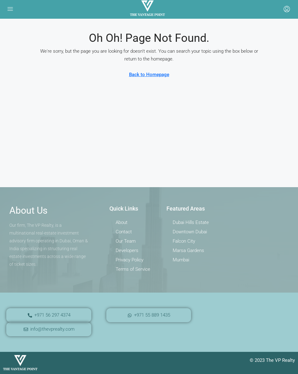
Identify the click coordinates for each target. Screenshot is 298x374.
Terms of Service (133, 269)
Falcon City (184, 241)
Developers (127, 250)
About (121, 222)
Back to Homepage (149, 74)
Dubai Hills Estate (191, 222)
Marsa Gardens (188, 250)
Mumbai (181, 260)
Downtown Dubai (190, 232)
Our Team (126, 241)
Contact (124, 232)
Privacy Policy (129, 260)
